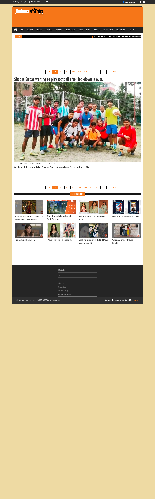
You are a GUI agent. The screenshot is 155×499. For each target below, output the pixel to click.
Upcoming (59, 30)
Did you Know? (108, 30)
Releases (30, 30)
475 (91, 72)
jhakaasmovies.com (54, 300)
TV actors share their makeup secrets (59, 239)
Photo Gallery (70, 30)
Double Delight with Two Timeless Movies (125, 216)
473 (79, 72)
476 (97, 72)
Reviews (39, 30)
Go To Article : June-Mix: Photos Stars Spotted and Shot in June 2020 (52, 167)
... (43, 72)
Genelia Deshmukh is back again (25, 239)
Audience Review (64, 294)
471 (67, 72)
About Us (61, 282)
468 (48, 72)
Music (88, 30)
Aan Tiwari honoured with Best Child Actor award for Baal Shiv (119, 37)
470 (61, 72)
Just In (132, 30)
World (81, 30)
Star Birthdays (121, 30)
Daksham (135, 300)
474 (85, 72)
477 (103, 72)
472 (73, 72)
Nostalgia (97, 30)
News (22, 30)
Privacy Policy (63, 290)
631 (114, 72)
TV (59, 275)
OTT (59, 279)
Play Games (49, 30)
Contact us (62, 286)
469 (55, 72)
